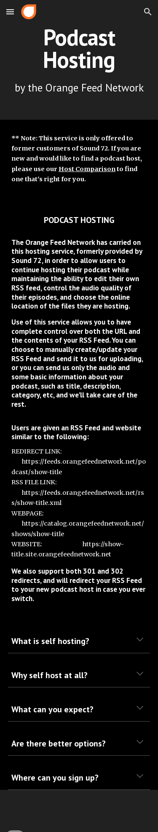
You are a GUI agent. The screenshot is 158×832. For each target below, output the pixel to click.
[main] (79, 60)
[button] (10, 11)
